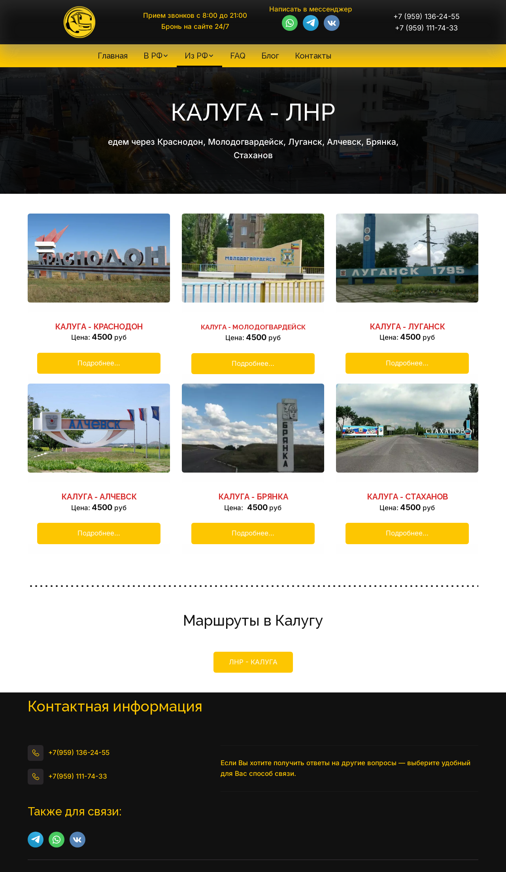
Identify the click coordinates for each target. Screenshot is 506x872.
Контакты (313, 56)
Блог (270, 56)
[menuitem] (113, 55)
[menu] (214, 55)
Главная (113, 56)
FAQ (237, 56)
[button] (156, 55)
